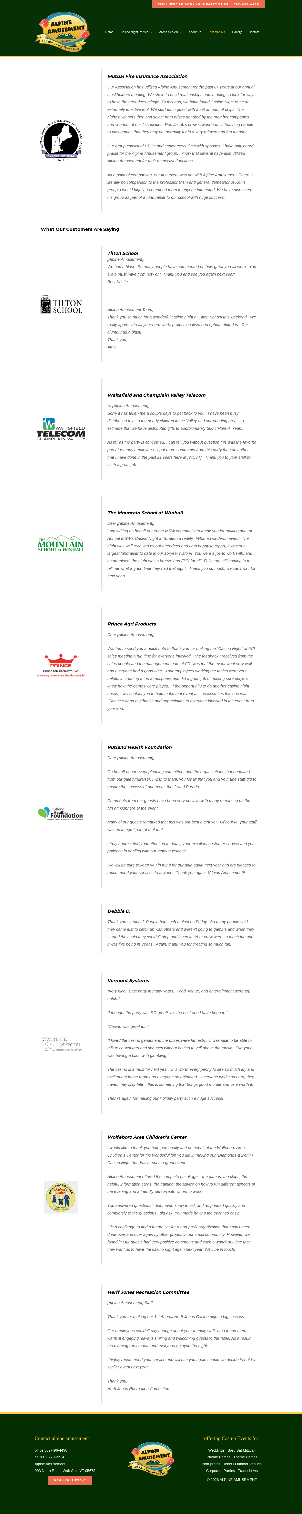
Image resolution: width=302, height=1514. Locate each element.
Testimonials (212, 32)
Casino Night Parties (135, 32)
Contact (248, 32)
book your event (70, 1480)
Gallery (232, 32)
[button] (149, 32)
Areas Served (168, 32)
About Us (192, 32)
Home (109, 32)
